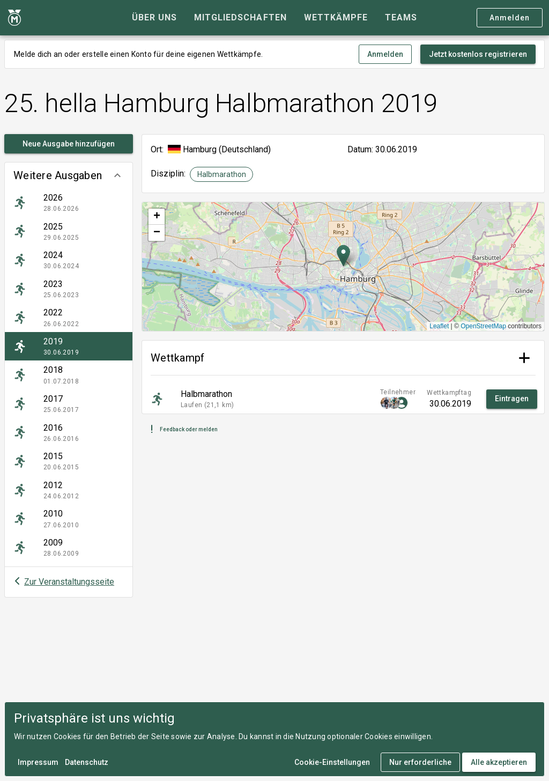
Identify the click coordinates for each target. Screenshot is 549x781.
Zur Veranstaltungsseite (69, 582)
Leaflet (439, 326)
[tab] (154, 18)
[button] (68, 175)
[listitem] (68, 202)
